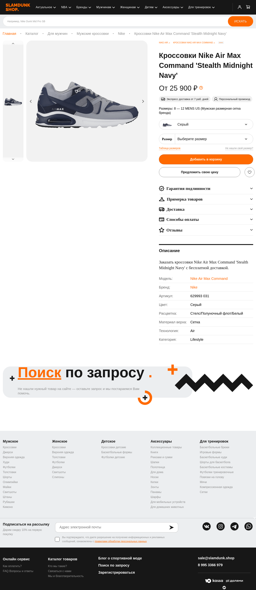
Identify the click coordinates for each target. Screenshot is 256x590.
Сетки (203, 492)
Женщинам (128, 7)
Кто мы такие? (57, 566)
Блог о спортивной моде (120, 558)
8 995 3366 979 (210, 565)
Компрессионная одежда (216, 487)
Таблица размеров (169, 148)
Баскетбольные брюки (214, 447)
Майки (7, 487)
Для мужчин (58, 34)
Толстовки (9, 472)
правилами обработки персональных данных (121, 541)
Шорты (7, 477)
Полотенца (158, 467)
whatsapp (248, 526)
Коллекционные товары (166, 447)
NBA (64, 7)
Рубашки (8, 501)
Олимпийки (10, 482)
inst (221, 526)
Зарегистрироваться (116, 572)
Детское (108, 441)
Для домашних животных (167, 506)
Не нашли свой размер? (239, 148)
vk (206, 526)
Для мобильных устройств (168, 501)
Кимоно (8, 506)
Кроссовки (10, 447)
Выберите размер (192, 139)
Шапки (155, 462)
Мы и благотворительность (66, 576)
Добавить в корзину (206, 159)
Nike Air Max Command (209, 279)
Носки (154, 477)
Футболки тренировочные (217, 472)
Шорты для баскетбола (215, 462)
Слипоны (58, 477)
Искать (240, 21)
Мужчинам (103, 7)
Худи (6, 462)
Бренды (81, 7)
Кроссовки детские (113, 447)
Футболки (9, 467)
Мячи (203, 482)
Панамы (156, 492)
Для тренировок (199, 7)
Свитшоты (10, 492)
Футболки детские (113, 457)
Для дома (157, 472)
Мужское (10, 441)
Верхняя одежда (14, 457)
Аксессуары (171, 7)
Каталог (31, 34)
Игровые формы (211, 452)
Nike (121, 34)
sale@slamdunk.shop (216, 558)
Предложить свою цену (199, 172)
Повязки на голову (212, 477)
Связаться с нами (59, 571)
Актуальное (44, 7)
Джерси (8, 452)
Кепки (154, 482)
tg (234, 526)
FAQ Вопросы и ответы (18, 571)
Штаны (7, 497)
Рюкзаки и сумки (161, 457)
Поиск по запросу (113, 565)
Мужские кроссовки (93, 34)
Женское (59, 441)
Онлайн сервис (16, 559)
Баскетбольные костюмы (216, 467)
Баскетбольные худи (213, 457)
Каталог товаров (62, 559)
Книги (154, 452)
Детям (149, 7)
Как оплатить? (12, 566)
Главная (9, 34)
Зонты (155, 487)
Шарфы (156, 497)
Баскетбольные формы (116, 452)
